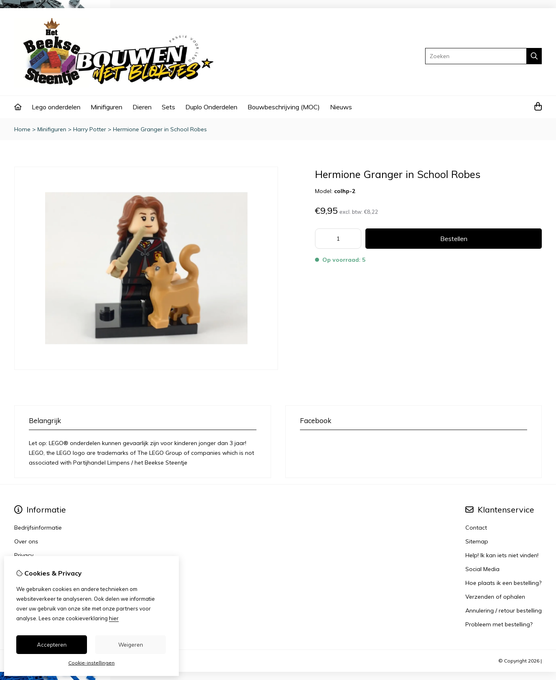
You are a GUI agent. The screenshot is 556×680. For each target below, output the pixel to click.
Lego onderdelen (56, 107)
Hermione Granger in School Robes (160, 129)
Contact (476, 527)
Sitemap (476, 541)
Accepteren (52, 644)
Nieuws (341, 107)
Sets (168, 107)
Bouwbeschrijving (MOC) (284, 107)
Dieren (142, 107)
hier (114, 618)
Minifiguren (106, 107)
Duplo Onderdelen (211, 107)
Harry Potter (89, 129)
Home (22, 129)
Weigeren (130, 644)
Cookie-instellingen (91, 663)
